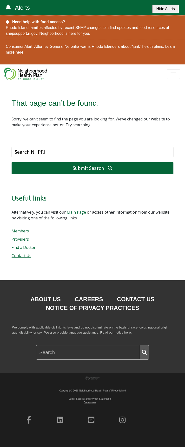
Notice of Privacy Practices (92, 308)
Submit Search (92, 168)
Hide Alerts (165, 9)
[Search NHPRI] (92, 152)
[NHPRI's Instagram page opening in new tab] (122, 420)
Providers (20, 239)
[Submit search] (144, 352)
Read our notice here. (116, 332)
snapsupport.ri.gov (21, 33)
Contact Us (21, 255)
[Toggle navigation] (173, 74)
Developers (90, 402)
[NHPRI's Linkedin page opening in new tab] (60, 420)
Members (20, 231)
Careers (89, 299)
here (19, 52)
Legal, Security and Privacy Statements (90, 399)
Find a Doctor (24, 247)
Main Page (76, 212)
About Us (46, 299)
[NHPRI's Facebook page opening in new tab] (28, 420)
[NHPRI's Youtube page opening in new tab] (91, 420)
